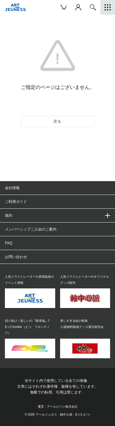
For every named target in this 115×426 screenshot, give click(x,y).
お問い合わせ (16, 257)
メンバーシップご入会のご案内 (30, 229)
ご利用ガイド (16, 202)
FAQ (8, 243)
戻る (57, 121)
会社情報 (12, 188)
